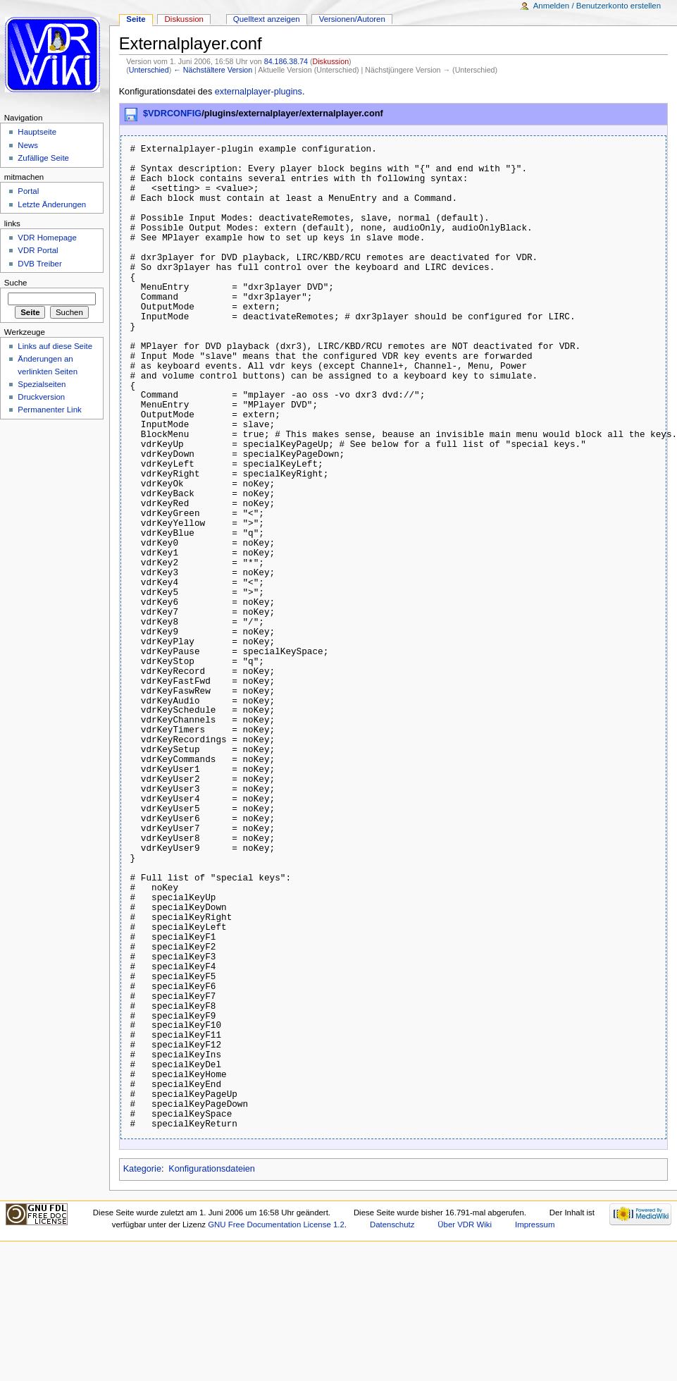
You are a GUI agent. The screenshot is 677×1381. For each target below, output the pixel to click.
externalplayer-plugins (258, 92)
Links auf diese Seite (55, 346)
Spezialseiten (42, 384)
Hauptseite (37, 132)
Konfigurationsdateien (211, 1169)
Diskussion (331, 61)
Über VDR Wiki (464, 1224)
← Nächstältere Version (212, 70)
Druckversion (41, 397)
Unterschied (149, 70)
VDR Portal (38, 250)
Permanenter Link (49, 409)
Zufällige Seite (43, 158)
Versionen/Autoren (352, 19)
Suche (15, 282)
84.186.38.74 (286, 61)
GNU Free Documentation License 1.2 (276, 1224)
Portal (28, 191)
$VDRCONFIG (172, 113)
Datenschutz (392, 1224)
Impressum (535, 1224)
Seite (135, 19)
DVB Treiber (39, 263)
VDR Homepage (47, 237)
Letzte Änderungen (52, 204)
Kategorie (142, 1169)
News (28, 145)
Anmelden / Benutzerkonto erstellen (597, 5)
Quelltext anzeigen (266, 19)
